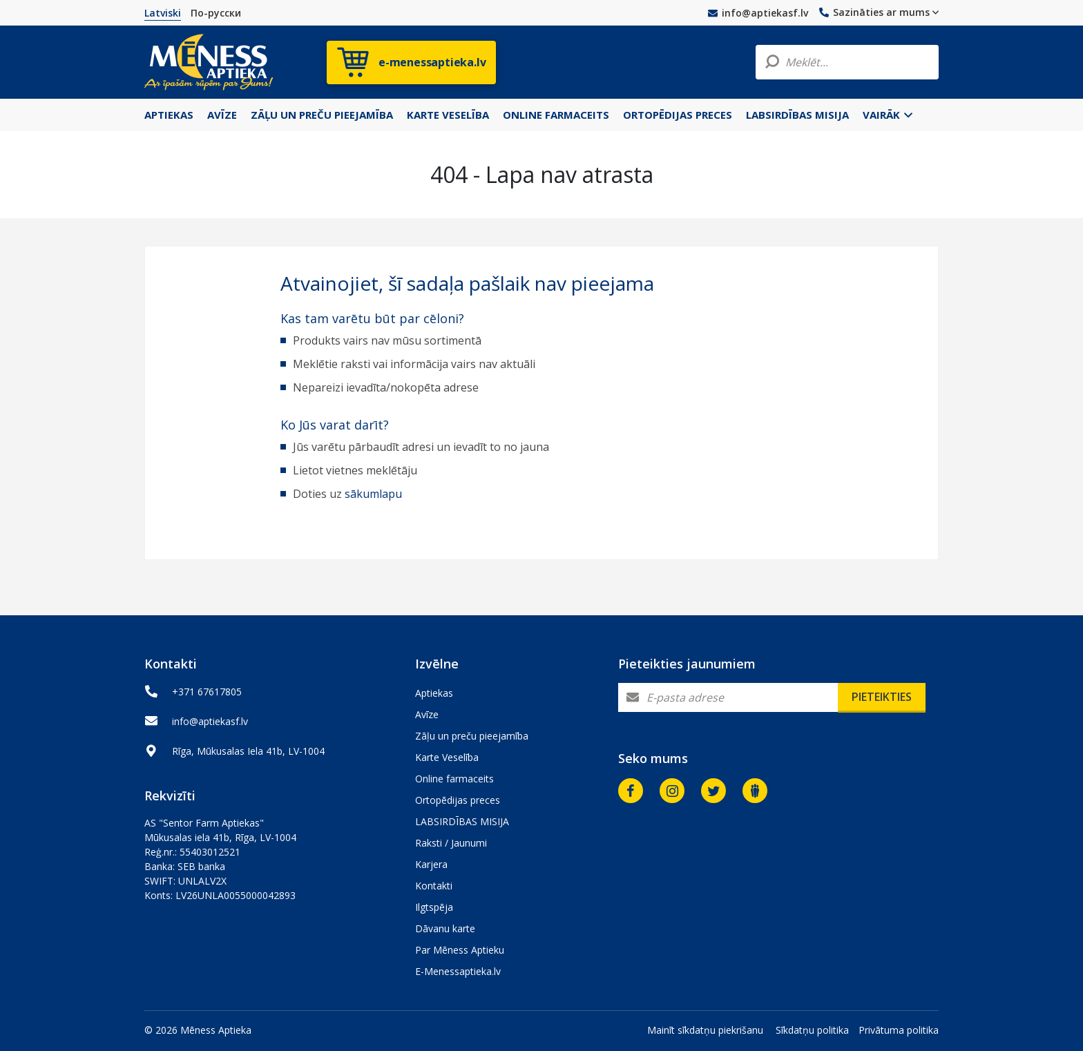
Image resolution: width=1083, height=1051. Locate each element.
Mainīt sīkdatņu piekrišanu (705, 1029)
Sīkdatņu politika (812, 1029)
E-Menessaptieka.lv (458, 971)
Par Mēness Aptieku (459, 949)
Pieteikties (882, 696)
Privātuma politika (899, 1029)
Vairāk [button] (887, 115)
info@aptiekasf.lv (758, 12)
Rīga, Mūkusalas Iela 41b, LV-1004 (248, 751)
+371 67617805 (207, 691)
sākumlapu (373, 493)
